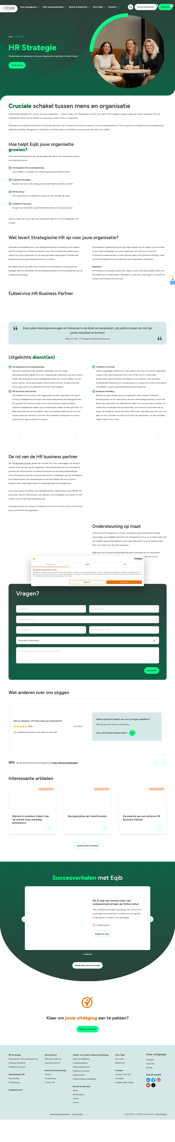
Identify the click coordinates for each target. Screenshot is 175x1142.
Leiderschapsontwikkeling (84, 1102)
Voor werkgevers (30, 7)
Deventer (150, 1087)
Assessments (79, 1098)
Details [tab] (87, 564)
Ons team (119, 1082)
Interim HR (50, 1106)
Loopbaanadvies (80, 1086)
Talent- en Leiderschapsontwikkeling (90, 1078)
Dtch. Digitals (161, 1138)
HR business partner (22, 469)
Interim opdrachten (147, 6)
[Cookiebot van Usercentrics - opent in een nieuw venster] (131, 559)
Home (11, 36)
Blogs (75, 1114)
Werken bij (119, 1086)
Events (76, 1126)
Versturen (151, 677)
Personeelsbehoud (81, 1090)
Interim (48, 1098)
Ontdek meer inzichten (87, 856)
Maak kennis (17, 65)
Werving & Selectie (53, 1082)
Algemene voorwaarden (75, 1138)
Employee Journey (81, 1094)
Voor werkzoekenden (54, 7)
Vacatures (166, 6)
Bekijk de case (102, 947)
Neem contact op (87, 1052)
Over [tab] (125, 564)
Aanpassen (87, 582)
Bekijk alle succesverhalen (87, 977)
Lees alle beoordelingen (67, 770)
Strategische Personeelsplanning (23, 1082)
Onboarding (14, 1102)
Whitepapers (78, 1118)
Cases (75, 1122)
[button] (154, 770)
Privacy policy (93, 1138)
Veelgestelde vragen (124, 1106)
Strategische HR (46, 797)
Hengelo (150, 1083)
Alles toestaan (124, 582)
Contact (113, 7)
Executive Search (52, 1086)
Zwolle (149, 1091)
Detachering (50, 1102)
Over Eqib (99, 7)
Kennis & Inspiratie (79, 7)
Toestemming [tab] (50, 564)
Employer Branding (17, 1086)
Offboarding (14, 1106)
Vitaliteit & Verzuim (17, 1090)
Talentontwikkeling (81, 1082)
